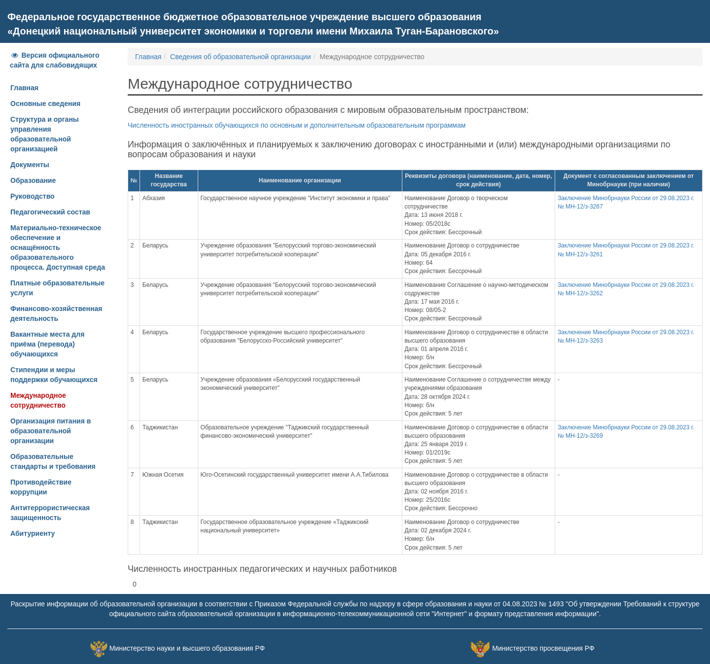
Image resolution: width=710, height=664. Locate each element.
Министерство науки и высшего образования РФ (187, 648)
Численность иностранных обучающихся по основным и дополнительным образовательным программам (296, 125)
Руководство (32, 196)
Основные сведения (45, 103)
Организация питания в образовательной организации (50, 431)
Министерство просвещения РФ (543, 648)
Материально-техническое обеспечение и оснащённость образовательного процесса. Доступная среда (57, 247)
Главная (24, 88)
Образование (33, 180)
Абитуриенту (32, 533)
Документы (29, 165)
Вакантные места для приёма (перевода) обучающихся (47, 344)
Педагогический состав (50, 212)
